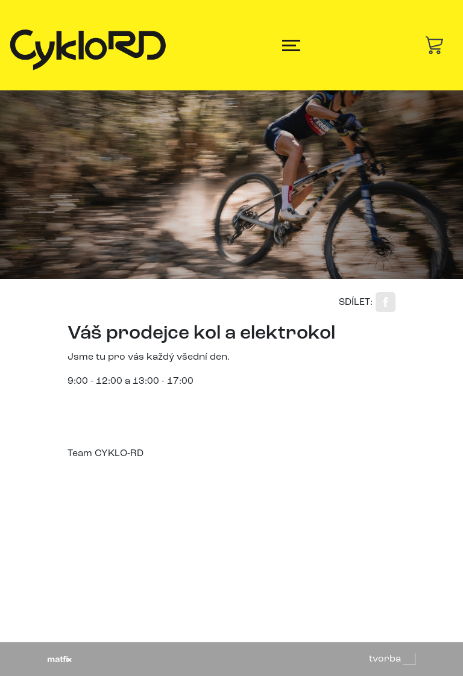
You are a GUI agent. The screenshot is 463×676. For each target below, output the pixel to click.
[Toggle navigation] (291, 45)
